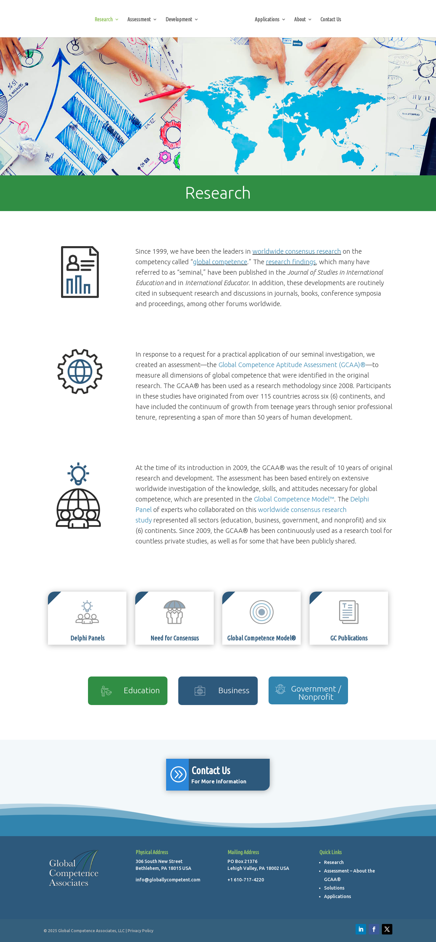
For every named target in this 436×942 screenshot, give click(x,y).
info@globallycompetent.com (168, 879)
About (300, 19)
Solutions (334, 888)
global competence (220, 261)
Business (234, 690)
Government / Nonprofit (316, 692)
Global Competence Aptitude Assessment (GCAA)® (292, 364)
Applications (267, 19)
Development (178, 19)
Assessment (139, 19)
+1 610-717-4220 (246, 879)
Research (104, 19)
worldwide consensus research (296, 251)
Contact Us (330, 19)
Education (142, 690)
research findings (291, 261)
